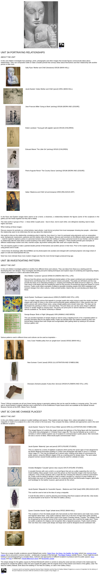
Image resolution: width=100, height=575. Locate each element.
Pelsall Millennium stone (30, 558)
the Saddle (67, 553)
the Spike (75, 553)
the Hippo (59, 553)
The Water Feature (64, 555)
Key (10, 558)
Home (61, 47)
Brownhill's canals (48, 558)
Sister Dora (51, 553)
